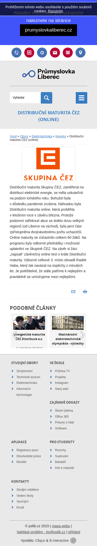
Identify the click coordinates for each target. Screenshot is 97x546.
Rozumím (55, 11)
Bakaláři (42, 53)
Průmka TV (62, 371)
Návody (68, 53)
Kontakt (81, 53)
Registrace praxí (27, 450)
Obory (24, 136)
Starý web (61, 389)
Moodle (21, 462)
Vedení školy (25, 495)
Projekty (60, 377)
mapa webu (61, 526)
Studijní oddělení (27, 489)
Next (82, 335)
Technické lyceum (28, 377)
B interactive (59, 540)
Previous (15, 335)
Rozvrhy (60, 450)
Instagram (61, 383)
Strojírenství (24, 371)
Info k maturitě (64, 468)
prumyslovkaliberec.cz (48, 30)
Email (55, 53)
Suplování (17, 53)
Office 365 (61, 416)
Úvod (13, 136)
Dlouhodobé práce (28, 456)
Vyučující (22, 501)
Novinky (61, 136)
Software (61, 428)
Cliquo (40, 540)
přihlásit (74, 532)
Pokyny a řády (64, 422)
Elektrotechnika (42, 136)
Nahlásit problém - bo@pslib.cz (41, 532)
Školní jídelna (64, 410)
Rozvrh (29, 53)
